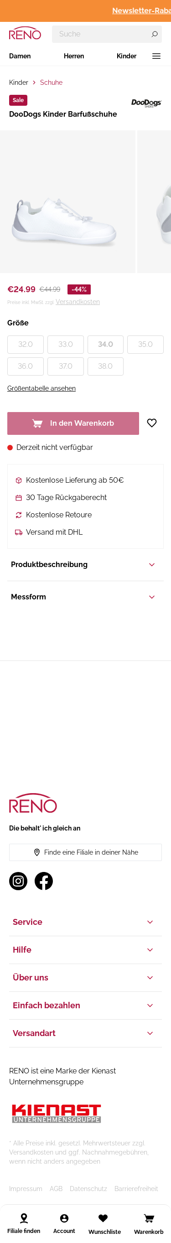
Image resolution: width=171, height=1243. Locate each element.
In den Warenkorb (73, 423)
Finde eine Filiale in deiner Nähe (85, 852)
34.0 (105, 344)
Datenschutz (88, 1188)
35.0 (145, 344)
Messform (83, 597)
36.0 (25, 366)
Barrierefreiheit (136, 1188)
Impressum (25, 1188)
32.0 (25, 344)
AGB (56, 1188)
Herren (74, 56)
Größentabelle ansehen (41, 388)
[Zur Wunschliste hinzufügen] (155, 423)
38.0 (105, 366)
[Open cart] (149, 1218)
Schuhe (51, 82)
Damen (20, 56)
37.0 (66, 366)
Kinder (126, 56)
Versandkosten (78, 301)
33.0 (65, 344)
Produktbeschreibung (83, 564)
